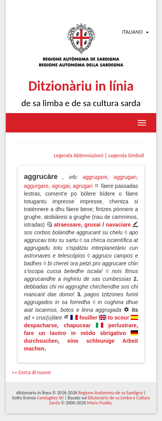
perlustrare (122, 325)
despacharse (40, 325)
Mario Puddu (99, 403)
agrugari (82, 186)
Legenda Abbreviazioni (78, 155)
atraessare (67, 225)
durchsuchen (41, 341)
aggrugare (95, 177)
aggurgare (36, 186)
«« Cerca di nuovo (31, 372)
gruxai (92, 225)
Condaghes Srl (50, 397)
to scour (118, 317)
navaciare (118, 225)
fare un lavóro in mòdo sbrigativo (75, 333)
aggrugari (125, 177)
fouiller (88, 317)
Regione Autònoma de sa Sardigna (110, 392)
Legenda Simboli (126, 155)
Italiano (132, 32)
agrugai (61, 186)
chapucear (77, 325)
